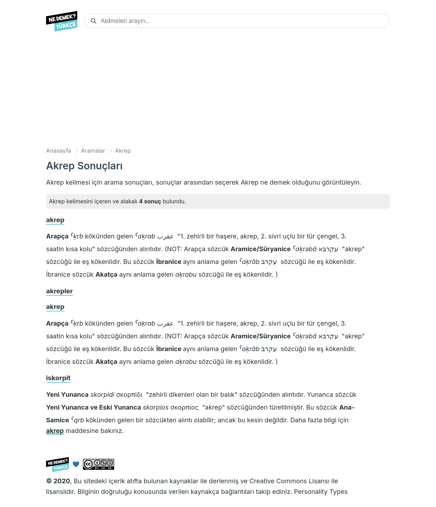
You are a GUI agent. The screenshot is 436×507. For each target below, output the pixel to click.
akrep (55, 220)
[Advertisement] (218, 91)
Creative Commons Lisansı (289, 481)
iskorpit (58, 378)
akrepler (59, 291)
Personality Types (320, 491)
